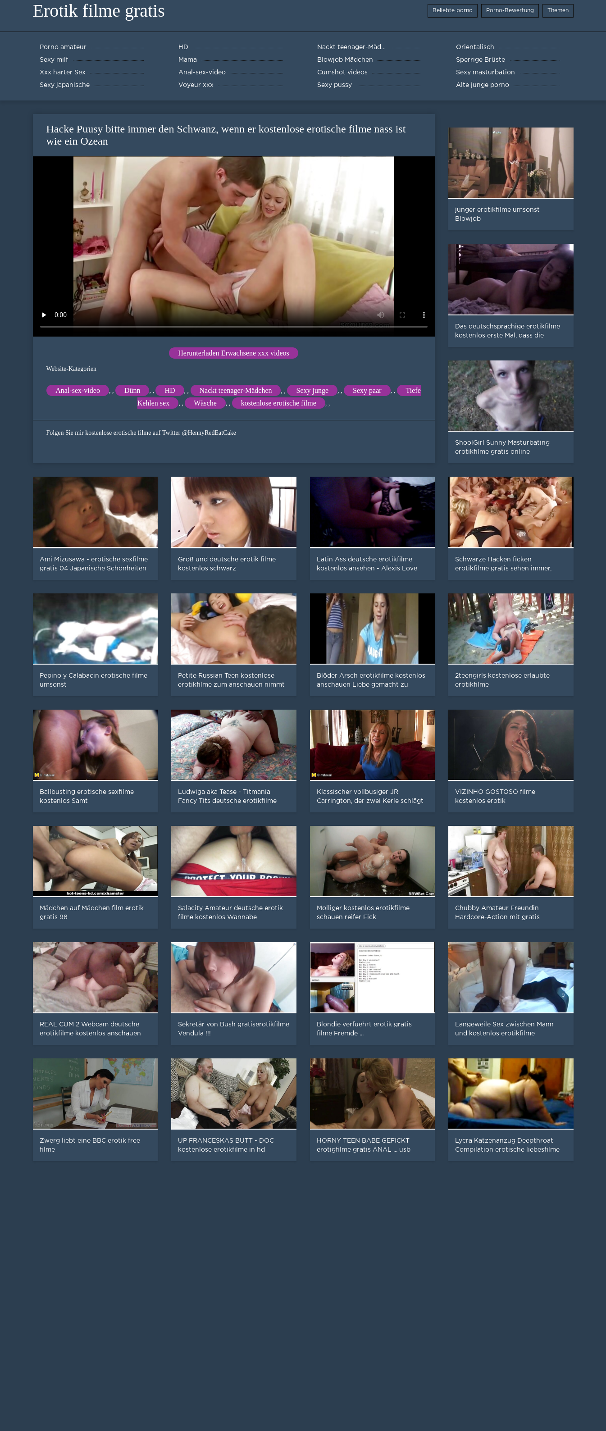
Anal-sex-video (77, 390)
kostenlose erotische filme (278, 403)
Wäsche (205, 403)
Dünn (132, 390)
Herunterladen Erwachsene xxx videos (233, 353)
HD (169, 390)
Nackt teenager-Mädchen (236, 390)
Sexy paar (367, 390)
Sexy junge (312, 390)
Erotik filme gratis (99, 10)
